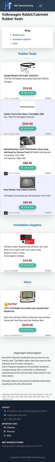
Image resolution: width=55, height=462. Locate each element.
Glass (15, 43)
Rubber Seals (18, 35)
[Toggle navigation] (40, 6)
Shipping (11, 427)
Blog (9, 435)
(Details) (48, 98)
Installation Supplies (22, 39)
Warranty (11, 431)
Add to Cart (27, 93)
